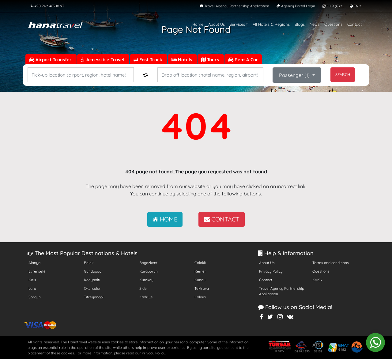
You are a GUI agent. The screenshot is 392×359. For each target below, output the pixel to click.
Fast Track (149, 59)
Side (143, 288)
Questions (333, 24)
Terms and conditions (330, 262)
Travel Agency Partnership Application (281, 291)
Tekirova (201, 288)
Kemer (200, 271)
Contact (354, 24)
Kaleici (200, 297)
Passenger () (295, 75)
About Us (216, 24)
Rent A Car (243, 59)
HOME (165, 219)
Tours (210, 59)
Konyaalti (92, 280)
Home (197, 24)
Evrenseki (36, 271)
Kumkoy (146, 280)
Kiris (32, 280)
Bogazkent (148, 262)
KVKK (317, 280)
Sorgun (34, 297)
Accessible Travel (103, 59)
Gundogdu (92, 271)
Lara (32, 288)
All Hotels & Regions (271, 24)
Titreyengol (94, 297)
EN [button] (354, 6)
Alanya (34, 262)
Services (237, 24)
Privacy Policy (271, 271)
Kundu (199, 280)
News (314, 24)
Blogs (300, 24)
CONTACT (221, 219)
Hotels (182, 59)
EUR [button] (331, 6)
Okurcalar (92, 288)
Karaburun (148, 271)
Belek (88, 262)
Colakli (200, 262)
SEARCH (342, 74)
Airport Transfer (51, 59)
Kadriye (146, 297)
